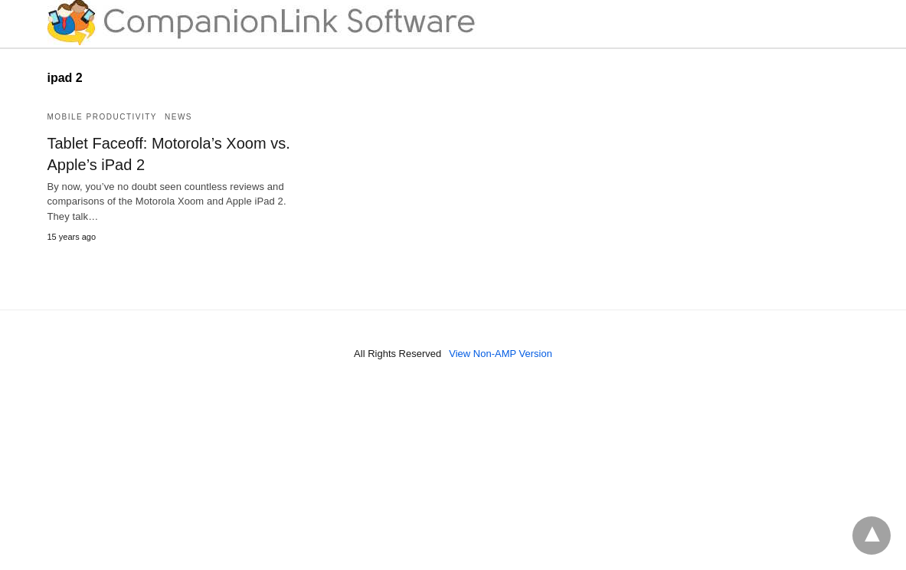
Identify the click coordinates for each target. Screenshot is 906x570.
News (178, 117)
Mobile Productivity (102, 117)
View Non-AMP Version (500, 353)
